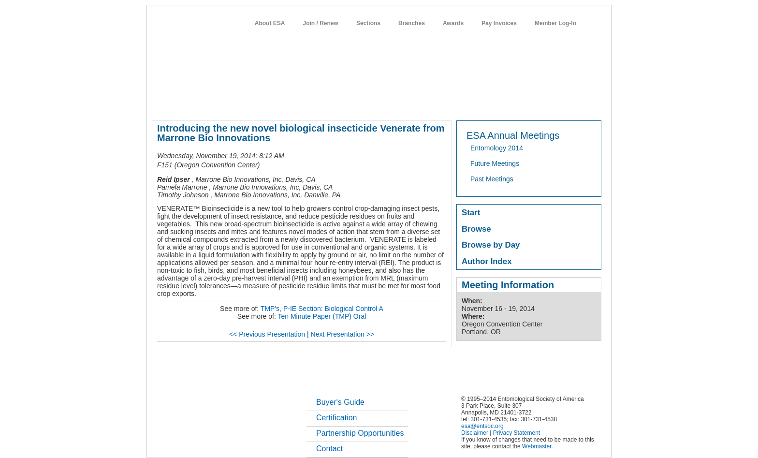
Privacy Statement (516, 432)
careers (474, 103)
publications (355, 103)
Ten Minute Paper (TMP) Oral (321, 316)
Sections (368, 23)
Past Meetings (491, 179)
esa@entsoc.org (482, 426)
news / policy (401, 103)
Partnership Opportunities (360, 433)
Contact (329, 448)
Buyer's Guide (340, 402)
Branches (411, 23)
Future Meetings (494, 163)
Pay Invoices (499, 23)
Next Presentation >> (343, 334)
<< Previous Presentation (267, 334)
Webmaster (536, 446)
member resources (265, 103)
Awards (453, 23)
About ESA (270, 23)
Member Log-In (555, 23)
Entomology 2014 (496, 148)
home (160, 103)
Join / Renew (320, 23)
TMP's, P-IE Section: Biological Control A (322, 308)
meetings (314, 103)
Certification (336, 418)
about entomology (203, 103)
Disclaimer (474, 432)
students (441, 103)
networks (508, 103)
